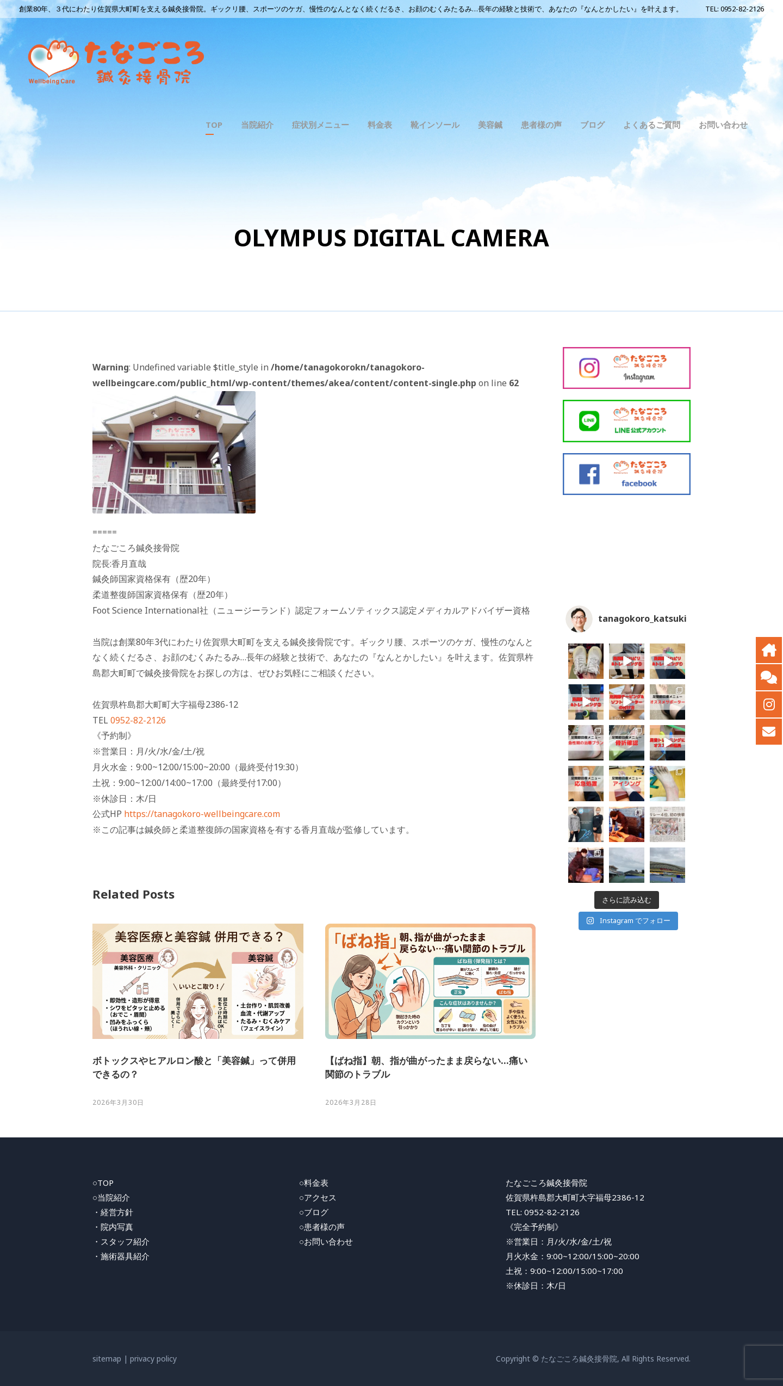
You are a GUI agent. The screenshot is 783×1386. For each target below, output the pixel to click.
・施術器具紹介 (121, 1256)
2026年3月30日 (118, 1102)
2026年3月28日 (351, 1102)
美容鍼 (490, 124)
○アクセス (318, 1197)
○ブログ (313, 1211)
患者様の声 (541, 124)
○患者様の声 (322, 1226)
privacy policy (153, 1358)
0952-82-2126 (742, 9)
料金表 (380, 124)
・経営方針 (112, 1211)
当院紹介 (257, 124)
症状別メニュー (320, 124)
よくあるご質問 (651, 124)
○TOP (103, 1182)
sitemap (106, 1358)
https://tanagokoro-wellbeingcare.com (202, 814)
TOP (214, 124)
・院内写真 (112, 1226)
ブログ (592, 124)
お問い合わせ (723, 124)
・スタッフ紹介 (121, 1241)
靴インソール (435, 124)
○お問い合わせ (326, 1241)
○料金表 (313, 1182)
